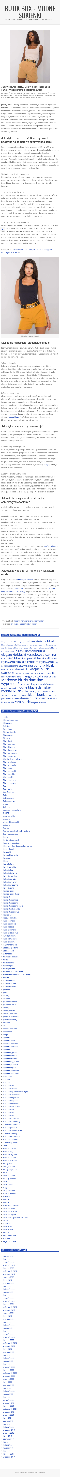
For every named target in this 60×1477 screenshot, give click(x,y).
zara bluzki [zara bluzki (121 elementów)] (22, 702)
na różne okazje (50, 546)
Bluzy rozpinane (9, 780)
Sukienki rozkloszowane (12, 1130)
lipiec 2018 (7, 1436)
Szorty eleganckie (40, 93)
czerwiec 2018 (8, 1439)
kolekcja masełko (10, 876)
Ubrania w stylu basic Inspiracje (16, 1217)
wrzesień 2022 (9, 1376)
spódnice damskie (10, 1043)
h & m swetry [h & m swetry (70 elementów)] (30, 673)
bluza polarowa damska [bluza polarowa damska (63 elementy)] (23, 648)
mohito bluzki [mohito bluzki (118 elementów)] (11, 691)
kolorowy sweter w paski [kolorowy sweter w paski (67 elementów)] (11, 677)
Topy (5, 1187)
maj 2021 (7, 1424)
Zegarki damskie (9, 1241)
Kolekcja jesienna (10, 873)
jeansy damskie (9, 849)
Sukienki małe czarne (11, 1106)
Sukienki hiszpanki (10, 1100)
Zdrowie (6, 1238)
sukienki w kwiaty (10, 1133)
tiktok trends (8, 1184)
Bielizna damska (9, 732)
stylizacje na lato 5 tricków (31, 97)
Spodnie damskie (10, 1055)
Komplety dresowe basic (13, 906)
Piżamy (6, 996)
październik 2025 (10, 1271)
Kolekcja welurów (10, 882)
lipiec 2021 (7, 1418)
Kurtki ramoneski (10, 939)
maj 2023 (7, 1355)
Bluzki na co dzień (10, 753)
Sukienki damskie (10, 1088)
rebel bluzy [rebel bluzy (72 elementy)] (42, 691)
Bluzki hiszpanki (9, 747)
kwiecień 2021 (9, 1427)
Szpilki (5, 1172)
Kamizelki (7, 852)
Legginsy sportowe (10, 948)
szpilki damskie (9, 1175)
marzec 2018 (8, 1448)
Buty (5, 795)
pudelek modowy (10, 1019)
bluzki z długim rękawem (13, 759)
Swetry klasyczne (10, 1154)
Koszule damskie (10, 918)
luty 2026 (7, 1259)
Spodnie (6, 1049)
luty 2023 (7, 1364)
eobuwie (6, 825)
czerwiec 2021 (8, 1421)
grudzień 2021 (9, 1403)
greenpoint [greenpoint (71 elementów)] (19, 673)
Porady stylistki (9, 1011)
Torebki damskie (9, 1193)
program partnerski (11, 1016)
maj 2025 (7, 1286)
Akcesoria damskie (10, 720)
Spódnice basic (9, 1040)
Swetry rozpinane (10, 1160)
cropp (5, 804)
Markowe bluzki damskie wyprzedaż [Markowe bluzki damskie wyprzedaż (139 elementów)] (22, 681)
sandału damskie (10, 1028)
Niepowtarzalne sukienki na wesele (17, 975)
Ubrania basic (19, 588)
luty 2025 (7, 1295)
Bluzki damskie (9, 744)
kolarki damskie (9, 867)
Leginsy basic (8, 951)
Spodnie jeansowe (10, 1064)
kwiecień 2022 (9, 1391)
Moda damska (9, 963)
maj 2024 (7, 1322)
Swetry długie (8, 1151)
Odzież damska (9, 981)
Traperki (6, 1196)
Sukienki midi (8, 1112)
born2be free (8, 792)
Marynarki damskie (10, 957)
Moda (5, 960)
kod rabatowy (8, 864)
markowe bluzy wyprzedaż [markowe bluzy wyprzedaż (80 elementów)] (33, 684)
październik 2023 (10, 1343)
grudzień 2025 (9, 1265)
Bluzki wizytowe (9, 756)
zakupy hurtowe (9, 1235)
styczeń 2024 (8, 1334)
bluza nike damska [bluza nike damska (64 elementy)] (45, 645)
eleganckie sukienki (11, 822)
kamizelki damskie (10, 855)
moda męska (8, 966)
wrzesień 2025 (9, 1274)
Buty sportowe (9, 801)
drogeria (6, 819)
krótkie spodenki (27, 95)
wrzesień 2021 (9, 1412)
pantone (6, 990)
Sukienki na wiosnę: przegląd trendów (29, 621)
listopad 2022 (8, 1370)
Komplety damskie (10, 900)
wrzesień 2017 (9, 1457)
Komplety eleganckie (11, 909)
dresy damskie (9, 816)
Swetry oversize (9, 1157)
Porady (6, 1008)
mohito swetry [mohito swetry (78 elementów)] (29, 691)
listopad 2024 (8, 1304)
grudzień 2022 (9, 1367)
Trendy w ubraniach (11, 1205)
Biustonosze (8, 735)
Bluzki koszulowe (10, 750)
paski (5, 993)
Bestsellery (7, 729)
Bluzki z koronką (9, 765)
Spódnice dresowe (10, 1046)
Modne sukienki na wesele (13, 972)
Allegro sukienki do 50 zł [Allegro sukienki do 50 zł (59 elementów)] (9, 642)
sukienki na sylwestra (11, 1124)
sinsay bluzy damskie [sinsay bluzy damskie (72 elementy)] (17, 695)
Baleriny (6, 726)
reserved (6, 1022)
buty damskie (8, 798)
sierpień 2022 (8, 1379)
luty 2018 (7, 1451)
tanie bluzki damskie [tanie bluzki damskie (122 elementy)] (36, 698)
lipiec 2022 (7, 1382)
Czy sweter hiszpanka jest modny (24, 624)
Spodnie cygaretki (10, 1052)
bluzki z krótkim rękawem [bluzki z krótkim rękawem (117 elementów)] (34, 662)
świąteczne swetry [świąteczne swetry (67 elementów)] (38, 702)
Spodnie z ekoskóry (11, 1070)
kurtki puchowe (9, 936)
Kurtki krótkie (8, 927)
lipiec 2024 (7, 1316)
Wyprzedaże (8, 1229)
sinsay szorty (15, 97)
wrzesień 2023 (9, 1346)
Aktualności (7, 723)
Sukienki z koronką (10, 1139)
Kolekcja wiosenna (10, 885)
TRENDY (6, 1199)
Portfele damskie (10, 1014)
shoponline (7, 1031)
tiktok (5, 1181)
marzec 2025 (8, 1292)
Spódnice (7, 1037)
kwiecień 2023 (9, 1358)
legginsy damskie (10, 945)
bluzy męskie (8, 777)
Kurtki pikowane (9, 930)
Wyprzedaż (7, 1226)
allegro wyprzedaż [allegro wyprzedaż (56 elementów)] (23, 642)
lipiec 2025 (7, 1280)
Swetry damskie (9, 1148)
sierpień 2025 (8, 1277)
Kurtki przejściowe (10, 933)
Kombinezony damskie (12, 894)
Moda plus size (9, 969)
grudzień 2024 (9, 1301)
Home (5, 837)
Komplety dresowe (10, 903)
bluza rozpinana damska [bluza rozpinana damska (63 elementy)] (41, 648)
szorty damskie (9, 1166)
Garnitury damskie (10, 834)
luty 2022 (7, 1397)
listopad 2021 (8, 1406)
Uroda (5, 1220)
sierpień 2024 (8, 1313)
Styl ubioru (7, 1076)
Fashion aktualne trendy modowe (16, 831)
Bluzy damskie (9, 774)
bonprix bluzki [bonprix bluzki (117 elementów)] (44, 665)
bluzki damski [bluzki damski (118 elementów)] (25, 651)
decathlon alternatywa (12, 810)
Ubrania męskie (9, 1214)
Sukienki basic (8, 1085)
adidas (5, 717)
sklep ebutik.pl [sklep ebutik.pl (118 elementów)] (37, 694)
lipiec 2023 (7, 1349)
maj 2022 (7, 1388)
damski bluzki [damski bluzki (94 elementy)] (23, 669)
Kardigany (7, 858)
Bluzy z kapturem (10, 783)
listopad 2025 (8, 1268)
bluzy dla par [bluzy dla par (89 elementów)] (26, 665)
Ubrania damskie (10, 1211)
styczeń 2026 (8, 1262)
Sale (4, 1025)
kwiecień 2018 (9, 1445)
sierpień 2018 (8, 1433)
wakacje (6, 1223)
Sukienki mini (8, 1115)
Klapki (5, 861)
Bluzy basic (7, 768)
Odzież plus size (9, 984)
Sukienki (6, 1082)
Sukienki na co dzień (11, 1118)
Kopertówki (7, 915)
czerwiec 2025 (8, 1283)
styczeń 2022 (8, 1400)
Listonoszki (7, 954)
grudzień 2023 (9, 1337)
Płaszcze (6, 999)
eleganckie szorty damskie (11, 95)
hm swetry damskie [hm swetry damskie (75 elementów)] (46, 673)
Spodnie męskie (9, 1067)
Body (5, 786)
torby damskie (9, 1190)
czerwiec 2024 (8, 1319)
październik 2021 (10, 1409)
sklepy (5, 1034)
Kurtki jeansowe (9, 924)
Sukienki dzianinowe (11, 1094)
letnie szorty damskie (42, 95)
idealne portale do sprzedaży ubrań (17, 846)
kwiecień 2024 (9, 1325)
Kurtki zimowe (9, 942)
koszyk (46, 464)
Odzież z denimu (9, 987)
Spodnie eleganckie (11, 1061)
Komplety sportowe (11, 912)
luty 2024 (7, 1331)
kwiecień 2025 (9, 1289)
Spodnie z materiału (11, 1073)
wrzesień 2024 (9, 1310)
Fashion (6, 828)
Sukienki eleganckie (11, 1097)
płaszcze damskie (10, 1002)
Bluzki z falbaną (9, 762)
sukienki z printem (10, 1142)
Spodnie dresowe (10, 1058)
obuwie (6, 978)
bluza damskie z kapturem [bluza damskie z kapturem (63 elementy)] (27, 645)
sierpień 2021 (8, 1415)
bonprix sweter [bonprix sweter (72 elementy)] (8, 669)
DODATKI (7, 813)
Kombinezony (8, 891)
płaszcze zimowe (9, 1005)
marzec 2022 (8, 1394)
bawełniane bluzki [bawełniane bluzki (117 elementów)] (42, 641)
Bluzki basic (8, 741)
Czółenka (6, 807)
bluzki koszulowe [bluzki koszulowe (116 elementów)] (29, 654)
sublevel (6, 1079)
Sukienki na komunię (11, 1121)
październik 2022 (10, 1373)
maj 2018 (7, 1442)
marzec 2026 (8, 1256)
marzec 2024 (8, 1328)
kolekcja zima (8, 888)
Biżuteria (6, 738)
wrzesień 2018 (9, 1430)
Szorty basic (8, 1163)
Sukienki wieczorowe (11, 1136)
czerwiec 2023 (8, 1352)
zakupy (6, 1232)
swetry (5, 1145)
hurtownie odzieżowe (11, 843)
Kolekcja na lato (9, 879)
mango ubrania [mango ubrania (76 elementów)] (49, 676)
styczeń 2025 (8, 1298)
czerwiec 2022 (8, 1385)
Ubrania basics (9, 1208)
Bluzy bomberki (9, 771)
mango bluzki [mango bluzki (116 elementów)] (31, 676)
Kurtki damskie (9, 921)
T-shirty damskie (9, 1178)
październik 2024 (10, 1307)
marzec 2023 (8, 1361)
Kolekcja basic (8, 870)
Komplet (6, 897)
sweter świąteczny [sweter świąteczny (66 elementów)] (13, 699)
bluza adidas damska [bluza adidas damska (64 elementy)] (9, 645)
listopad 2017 (8, 1454)
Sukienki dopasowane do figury (15, 1091)
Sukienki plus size (10, 1127)
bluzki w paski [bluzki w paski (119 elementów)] (24, 658)
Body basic (7, 789)
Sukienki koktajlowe (11, 1103)
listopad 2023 (8, 1340)
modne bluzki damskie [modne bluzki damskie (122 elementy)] (33, 687)
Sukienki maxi (8, 1109)
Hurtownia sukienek (11, 840)
